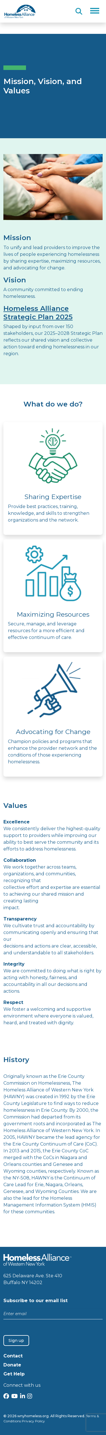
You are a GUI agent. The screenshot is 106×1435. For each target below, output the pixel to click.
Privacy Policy (33, 1421)
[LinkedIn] (22, 1396)
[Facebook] (6, 1396)
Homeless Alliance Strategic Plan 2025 (38, 312)
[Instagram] (29, 1396)
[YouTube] (14, 1396)
